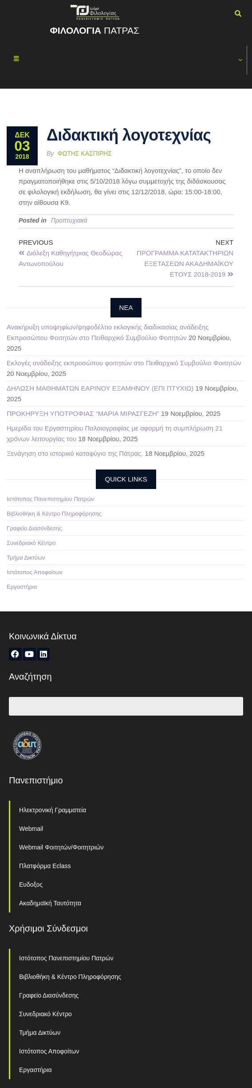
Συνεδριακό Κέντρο (31, 543)
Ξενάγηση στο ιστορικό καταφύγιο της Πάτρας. (75, 453)
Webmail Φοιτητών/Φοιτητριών (61, 847)
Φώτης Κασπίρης (85, 153)
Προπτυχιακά (69, 220)
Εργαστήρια (22, 586)
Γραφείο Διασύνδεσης (34, 528)
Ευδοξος (31, 884)
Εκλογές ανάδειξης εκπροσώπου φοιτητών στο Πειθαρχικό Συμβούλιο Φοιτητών (124, 363)
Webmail (31, 828)
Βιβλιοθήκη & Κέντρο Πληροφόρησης (54, 513)
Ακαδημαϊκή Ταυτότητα (50, 903)
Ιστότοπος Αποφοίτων (35, 572)
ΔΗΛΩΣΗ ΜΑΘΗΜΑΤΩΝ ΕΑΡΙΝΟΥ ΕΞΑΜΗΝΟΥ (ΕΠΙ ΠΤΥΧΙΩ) (100, 388)
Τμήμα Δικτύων (26, 557)
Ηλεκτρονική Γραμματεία (52, 810)
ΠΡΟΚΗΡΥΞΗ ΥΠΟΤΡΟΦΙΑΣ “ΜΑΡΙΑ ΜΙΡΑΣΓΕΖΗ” (83, 413)
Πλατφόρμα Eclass (45, 865)
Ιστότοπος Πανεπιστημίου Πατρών (50, 499)
